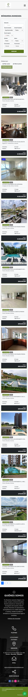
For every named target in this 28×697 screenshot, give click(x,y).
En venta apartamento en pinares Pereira (13, 354)
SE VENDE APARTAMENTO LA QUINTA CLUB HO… (13, 524)
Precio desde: (7, 43)
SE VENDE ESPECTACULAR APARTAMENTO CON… (14, 439)
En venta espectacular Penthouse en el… (13, 99)
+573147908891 (14, 637)
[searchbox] (5, 38)
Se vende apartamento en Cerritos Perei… (13, 566)
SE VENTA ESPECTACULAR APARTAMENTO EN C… (14, 269)
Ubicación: (6, 22)
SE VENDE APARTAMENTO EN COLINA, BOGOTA (13, 141)
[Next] (10, 583)
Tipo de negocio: (7, 33)
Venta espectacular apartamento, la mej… (14, 481)
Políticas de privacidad (14, 618)
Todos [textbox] (17, 30)
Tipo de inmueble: (7, 27)
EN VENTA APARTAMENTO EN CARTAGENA (12, 184)
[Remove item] (6, 35)
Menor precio (17, 64)
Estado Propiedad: (18, 27)
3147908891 (14, 639)
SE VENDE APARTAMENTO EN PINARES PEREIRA (13, 226)
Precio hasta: (17, 43)
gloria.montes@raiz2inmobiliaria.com (14, 667)
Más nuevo (6, 64)
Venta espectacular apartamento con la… (14, 396)
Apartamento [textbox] (8, 30)
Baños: (15, 38)
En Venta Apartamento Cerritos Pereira (13, 311)
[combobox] (9, 30)
